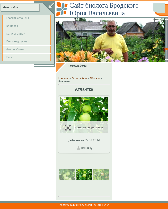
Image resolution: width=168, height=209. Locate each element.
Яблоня (95, 78)
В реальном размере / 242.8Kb (84, 127)
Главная (63, 78)
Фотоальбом (79, 78)
